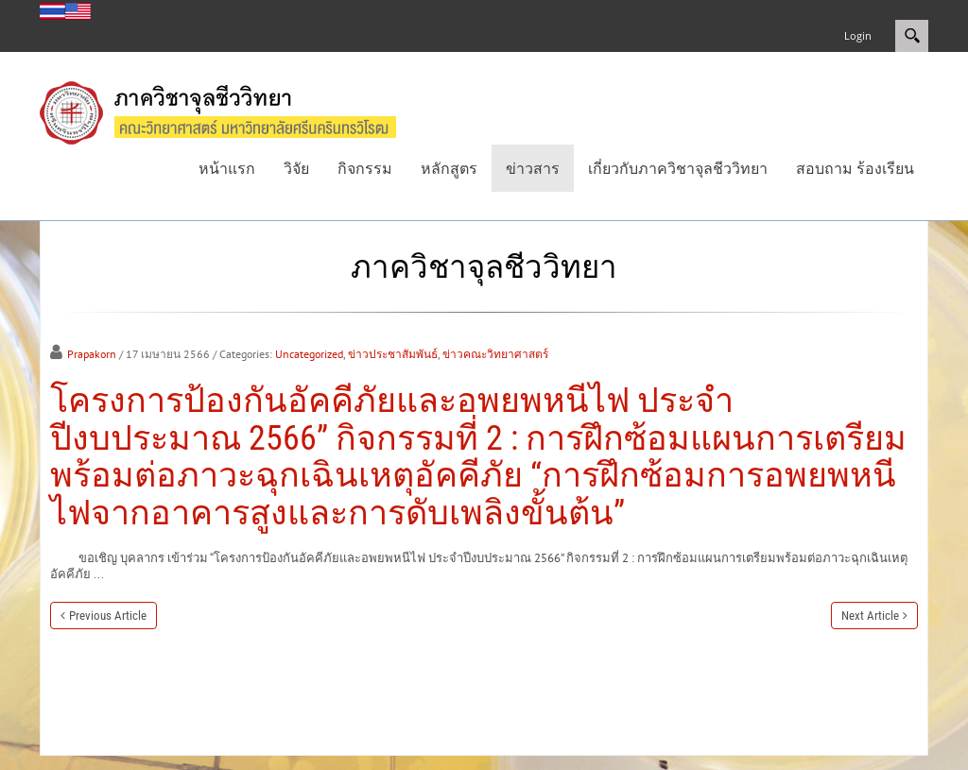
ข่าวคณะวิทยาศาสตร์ (495, 354)
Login (858, 35)
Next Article (870, 615)
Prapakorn (91, 354)
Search (911, 36)
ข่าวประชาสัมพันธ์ (393, 354)
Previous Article (108, 615)
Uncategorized (309, 354)
